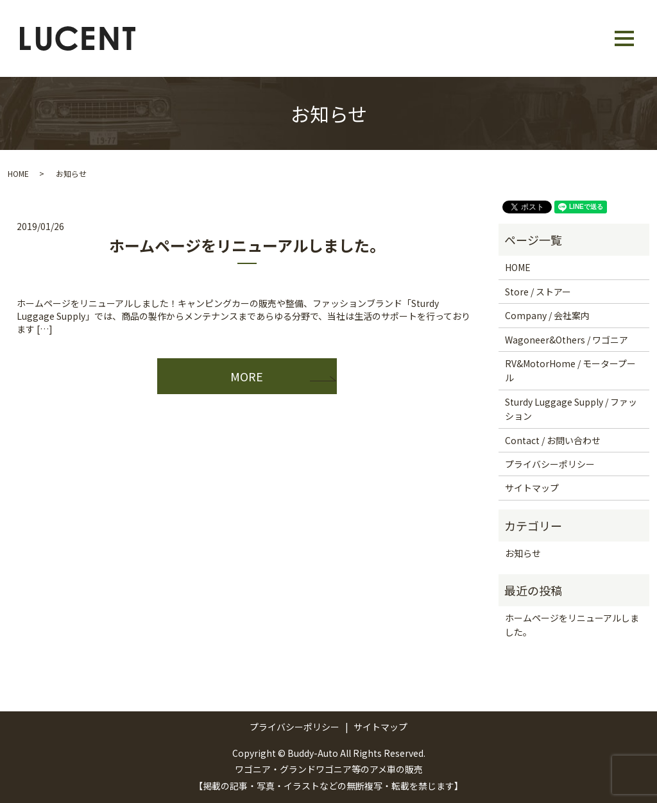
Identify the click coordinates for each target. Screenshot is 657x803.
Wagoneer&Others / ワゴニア (566, 339)
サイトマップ (532, 487)
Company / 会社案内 (547, 315)
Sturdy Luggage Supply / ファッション (571, 408)
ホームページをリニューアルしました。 (247, 245)
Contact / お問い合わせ (553, 440)
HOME (18, 173)
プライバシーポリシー (550, 464)
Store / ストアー (538, 291)
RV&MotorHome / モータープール (570, 370)
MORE (246, 376)
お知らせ (523, 553)
